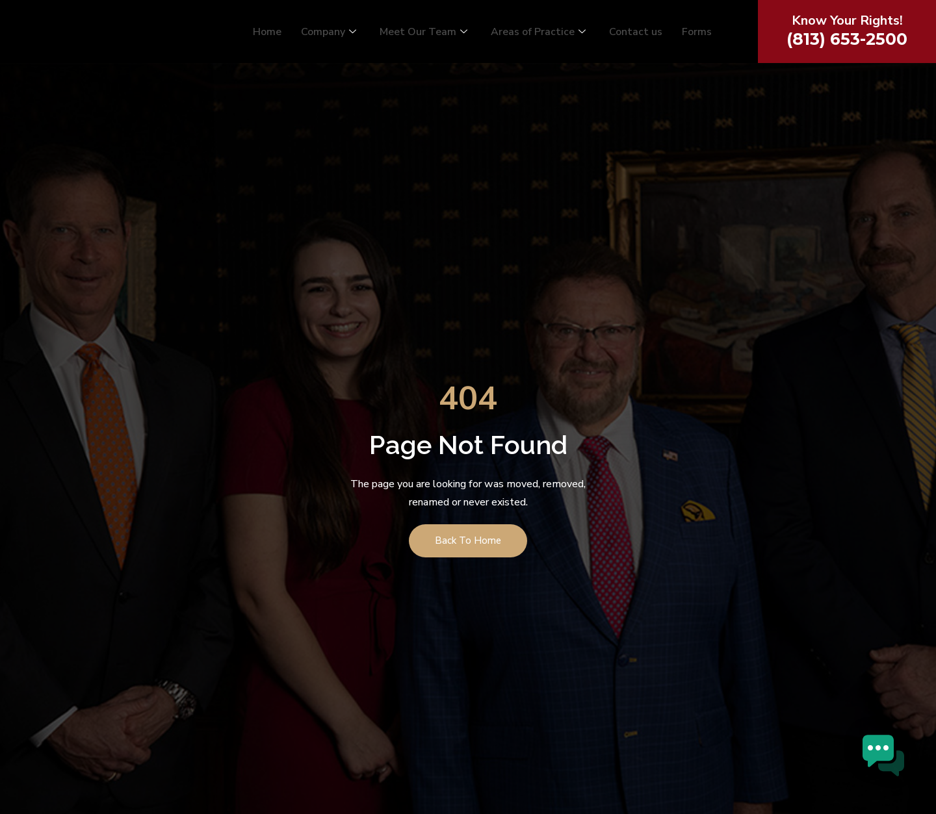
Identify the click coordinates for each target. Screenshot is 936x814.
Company (328, 33)
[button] (895, 771)
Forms (697, 33)
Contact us (635, 33)
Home (267, 33)
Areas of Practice (538, 33)
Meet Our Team (423, 33)
